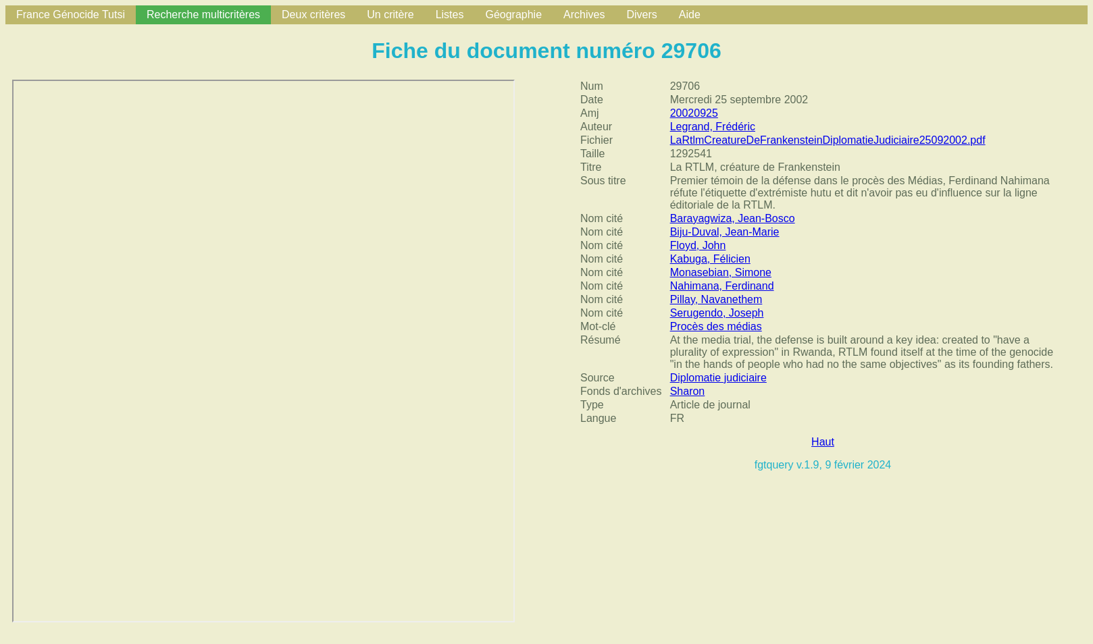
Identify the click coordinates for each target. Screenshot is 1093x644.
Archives (584, 14)
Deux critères (313, 14)
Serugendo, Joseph (717, 313)
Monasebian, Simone (720, 272)
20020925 (694, 113)
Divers (641, 14)
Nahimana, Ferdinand (722, 286)
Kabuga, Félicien (710, 259)
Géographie (513, 14)
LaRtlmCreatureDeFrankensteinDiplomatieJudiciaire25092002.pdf (828, 140)
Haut (822, 442)
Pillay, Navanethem (716, 299)
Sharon (687, 391)
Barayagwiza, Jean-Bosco (732, 218)
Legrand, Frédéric (712, 126)
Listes (450, 14)
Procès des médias (716, 326)
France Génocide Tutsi (70, 14)
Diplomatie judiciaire (718, 377)
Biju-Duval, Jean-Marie (725, 232)
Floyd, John (698, 245)
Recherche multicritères (203, 14)
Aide (690, 14)
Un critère (390, 14)
